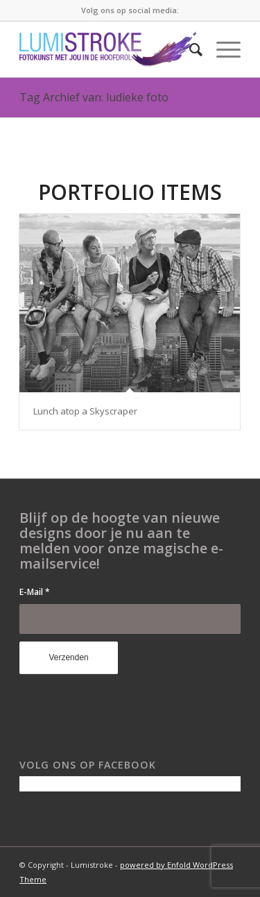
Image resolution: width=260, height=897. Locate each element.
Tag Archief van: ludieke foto (93, 97)
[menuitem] (188, 49)
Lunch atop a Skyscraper (85, 411)
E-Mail (34, 592)
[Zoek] (188, 49)
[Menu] (221, 49)
